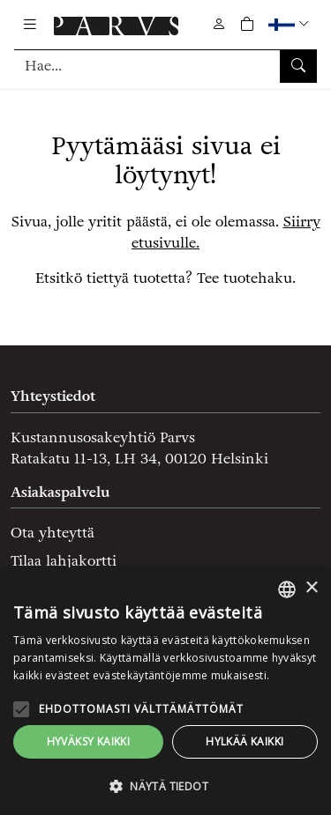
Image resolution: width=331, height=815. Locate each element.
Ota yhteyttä (52, 532)
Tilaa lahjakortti (64, 561)
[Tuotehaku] (165, 65)
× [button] (311, 588)
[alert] (165, 691)
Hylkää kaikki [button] (244, 741)
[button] (290, 24)
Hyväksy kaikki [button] (89, 741)
